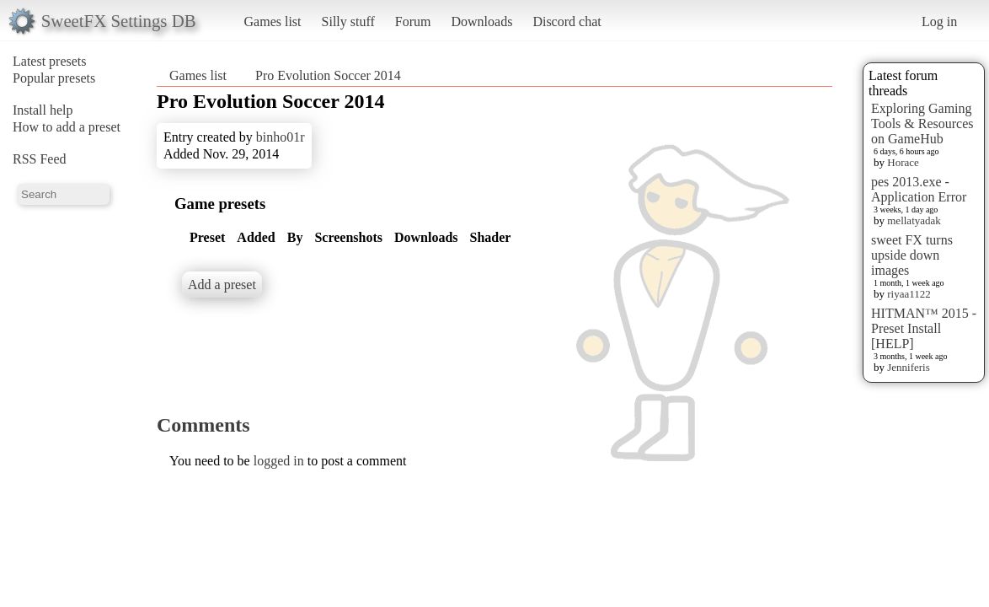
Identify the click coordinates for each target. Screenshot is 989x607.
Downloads (481, 21)
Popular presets (54, 78)
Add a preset (222, 284)
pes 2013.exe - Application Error (918, 189)
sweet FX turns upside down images (912, 255)
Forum (413, 21)
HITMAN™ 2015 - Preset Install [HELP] (923, 328)
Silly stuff (348, 21)
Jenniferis (908, 367)
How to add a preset (66, 127)
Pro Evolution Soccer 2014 (328, 75)
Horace (903, 162)
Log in (939, 21)
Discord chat (566, 21)
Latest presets (50, 61)
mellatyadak (914, 220)
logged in (279, 461)
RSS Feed (40, 159)
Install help (43, 110)
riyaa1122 (909, 293)
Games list (273, 21)
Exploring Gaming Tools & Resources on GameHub (922, 123)
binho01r (280, 137)
